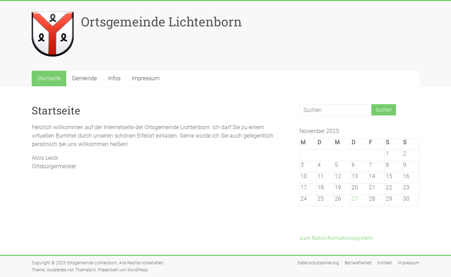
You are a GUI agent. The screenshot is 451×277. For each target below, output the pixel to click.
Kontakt (384, 262)
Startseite (49, 78)
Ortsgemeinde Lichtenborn (161, 21)
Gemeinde (84, 78)
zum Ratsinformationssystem (336, 238)
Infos (114, 78)
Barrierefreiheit (358, 262)
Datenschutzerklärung (318, 262)
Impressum (146, 78)
